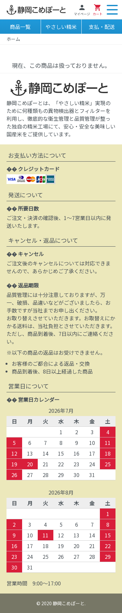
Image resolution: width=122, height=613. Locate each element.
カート (97, 10)
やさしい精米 (61, 27)
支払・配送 (102, 27)
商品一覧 (20, 27)
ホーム (13, 39)
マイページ (82, 10)
